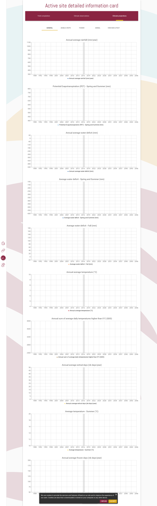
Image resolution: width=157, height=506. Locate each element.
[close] (116, 494)
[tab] (44, 16)
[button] (3, 243)
